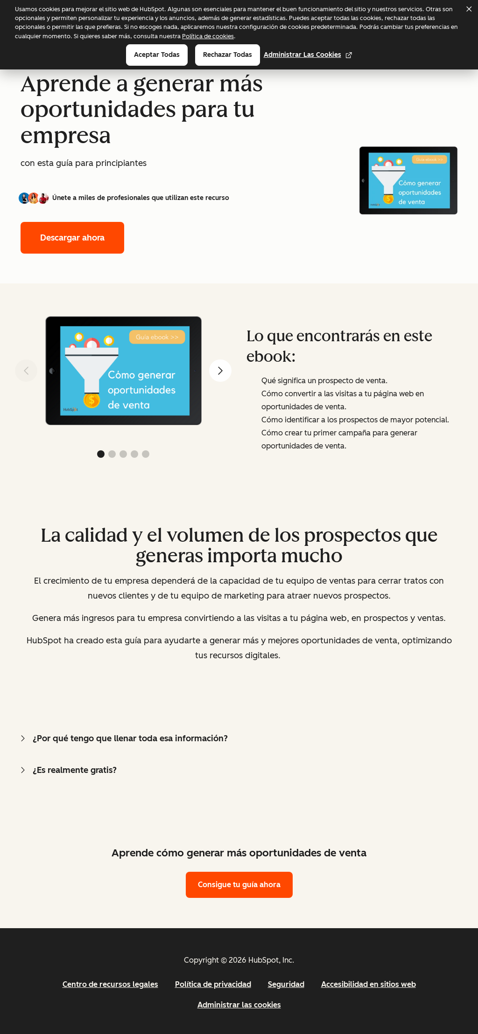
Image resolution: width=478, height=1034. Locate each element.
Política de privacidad (213, 984)
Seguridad (286, 984)
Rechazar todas (227, 55)
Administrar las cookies (308, 55)
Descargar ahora (72, 238)
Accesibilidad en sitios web (368, 984)
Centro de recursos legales (110, 984)
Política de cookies (208, 36)
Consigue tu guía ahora (239, 884)
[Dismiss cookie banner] (468, 9)
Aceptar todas (157, 55)
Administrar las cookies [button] (239, 1004)
